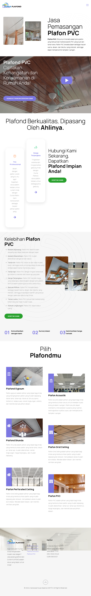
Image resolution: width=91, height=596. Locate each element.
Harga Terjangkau (36, 154)
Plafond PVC (31, 554)
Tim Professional (15, 163)
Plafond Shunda (32, 546)
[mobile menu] (87, 5)
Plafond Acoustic (33, 551)
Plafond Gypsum (32, 549)
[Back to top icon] (45, 582)
